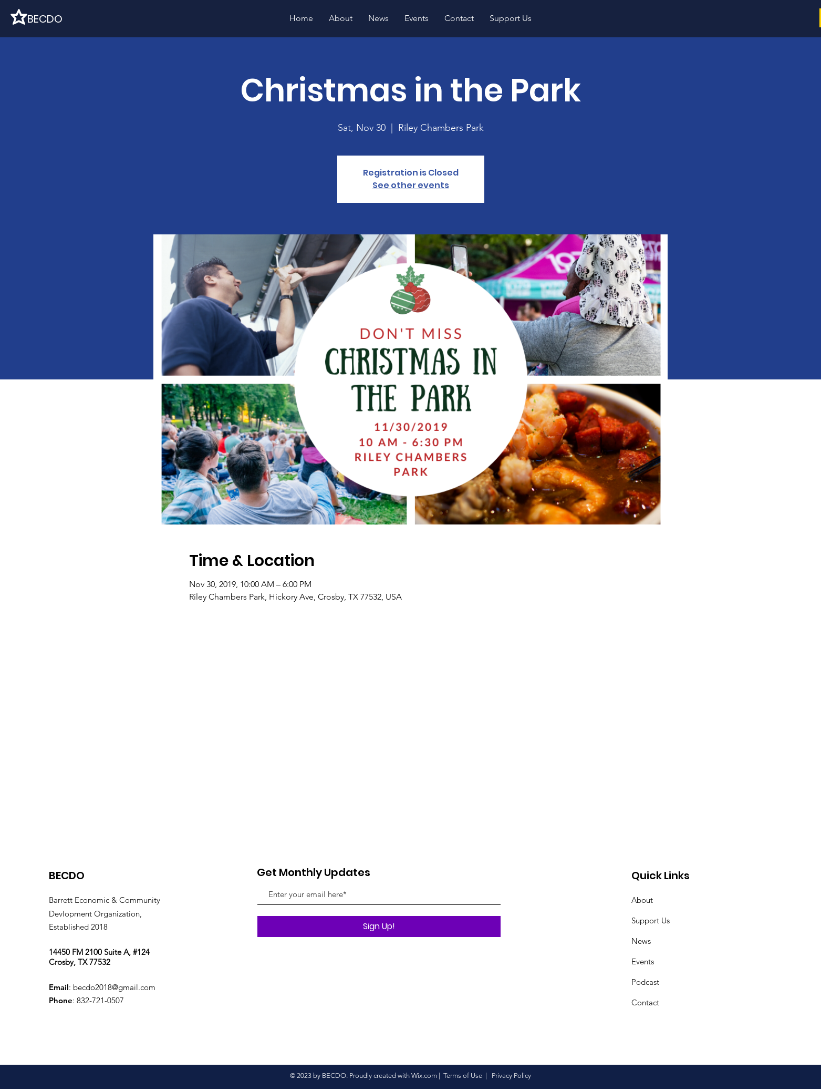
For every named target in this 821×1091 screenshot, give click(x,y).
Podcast (645, 982)
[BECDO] (63, 18)
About (642, 900)
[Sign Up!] (379, 926)
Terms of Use (462, 1075)
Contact (645, 1002)
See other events (410, 185)
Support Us (650, 920)
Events (642, 961)
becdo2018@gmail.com (114, 987)
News (641, 941)
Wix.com (424, 1075)
